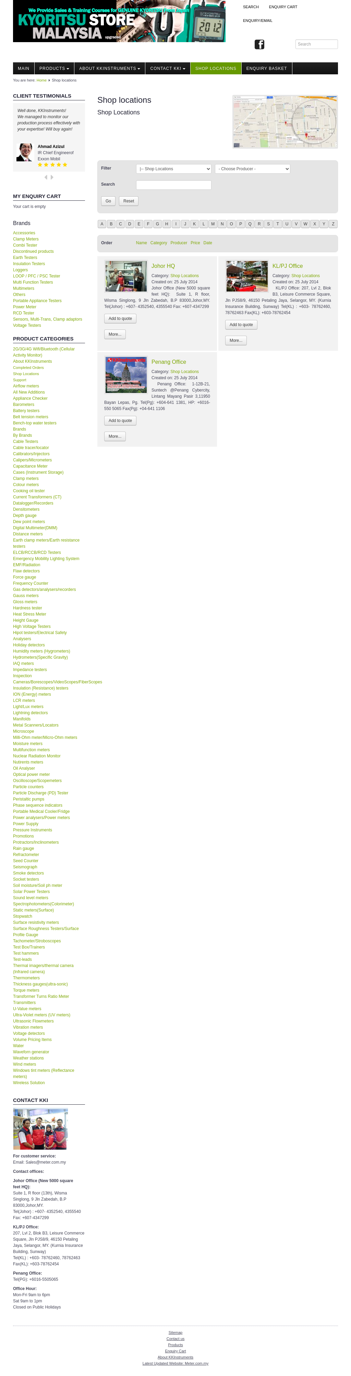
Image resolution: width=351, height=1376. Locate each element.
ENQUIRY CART (283, 7)
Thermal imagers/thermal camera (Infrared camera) (43, 968)
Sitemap (175, 1332)
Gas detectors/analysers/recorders (44, 589)
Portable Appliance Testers (37, 300)
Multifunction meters (31, 749)
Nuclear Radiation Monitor (37, 756)
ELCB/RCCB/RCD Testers (37, 552)
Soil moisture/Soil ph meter (37, 885)
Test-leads (22, 959)
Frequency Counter (30, 583)
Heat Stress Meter (29, 614)
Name (141, 242)
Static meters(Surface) (33, 910)
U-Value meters (27, 1008)
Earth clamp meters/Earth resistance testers (46, 543)
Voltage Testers (27, 325)
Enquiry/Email (258, 20)
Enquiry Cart (175, 1351)
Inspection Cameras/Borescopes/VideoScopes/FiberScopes (49, 678)
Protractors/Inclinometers (36, 842)
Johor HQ (163, 266)
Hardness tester (27, 608)
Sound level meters (30, 897)
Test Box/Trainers (29, 947)
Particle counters (28, 786)
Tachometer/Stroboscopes (37, 941)
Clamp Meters (26, 239)
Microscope (23, 731)
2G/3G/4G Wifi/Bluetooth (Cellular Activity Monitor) (44, 352)
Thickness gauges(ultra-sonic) (40, 984)
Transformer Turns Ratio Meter (41, 996)
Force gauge (24, 577)
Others (19, 294)
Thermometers (26, 978)
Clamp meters (26, 478)
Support (19, 380)
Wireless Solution (29, 1082)
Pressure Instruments (32, 830)
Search (251, 7)
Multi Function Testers (33, 282)
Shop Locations (26, 374)
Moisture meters (28, 743)
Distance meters (28, 534)
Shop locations (216, 68)
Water (18, 1045)
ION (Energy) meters (32, 694)
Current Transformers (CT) (37, 497)
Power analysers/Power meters (41, 817)
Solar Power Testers (31, 891)
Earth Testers (25, 257)
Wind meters (24, 1064)
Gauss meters (26, 595)
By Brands (22, 435)
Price (195, 242)
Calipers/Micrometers (32, 460)
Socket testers (26, 879)
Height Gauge (25, 620)
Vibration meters (28, 1027)
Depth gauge (25, 515)
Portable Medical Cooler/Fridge (41, 811)
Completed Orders (28, 367)
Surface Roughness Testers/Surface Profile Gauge (46, 931)
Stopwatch (22, 916)
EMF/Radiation (26, 564)
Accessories (24, 233)
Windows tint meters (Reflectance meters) (43, 1073)
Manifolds (22, 719)
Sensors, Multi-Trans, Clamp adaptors (47, 319)
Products (54, 68)
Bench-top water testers (35, 423)
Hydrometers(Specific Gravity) (40, 657)
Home (42, 80)
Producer (179, 242)
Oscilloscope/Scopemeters (37, 780)
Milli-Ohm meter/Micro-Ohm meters (45, 737)
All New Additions (29, 392)
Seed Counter (25, 860)
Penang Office (169, 362)
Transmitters (24, 1002)
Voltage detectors (29, 1033)
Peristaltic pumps (28, 799)
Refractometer (26, 854)
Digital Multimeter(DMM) (35, 527)
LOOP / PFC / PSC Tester (36, 276)
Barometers (23, 404)
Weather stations (28, 1058)
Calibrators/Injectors (31, 453)
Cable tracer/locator (31, 447)
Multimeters (23, 288)
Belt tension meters (30, 416)
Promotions (23, 836)
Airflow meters (26, 386)
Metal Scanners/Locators (36, 725)
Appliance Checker (30, 398)
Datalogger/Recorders (33, 503)
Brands (19, 429)
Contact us (176, 1339)
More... (115, 334)
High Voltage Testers (32, 626)
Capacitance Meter (30, 466)
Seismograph (25, 867)
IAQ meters (23, 663)
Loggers (20, 270)
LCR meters (24, 700)
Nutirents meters (28, 762)
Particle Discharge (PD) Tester (40, 793)
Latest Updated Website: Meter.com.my (175, 1363)
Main (23, 68)
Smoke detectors (28, 873)
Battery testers (26, 410)
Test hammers (26, 953)
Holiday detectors (29, 645)
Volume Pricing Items (32, 1039)
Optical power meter (31, 774)
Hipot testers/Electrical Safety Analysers (40, 635)
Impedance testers (30, 669)
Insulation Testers (29, 263)
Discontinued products (33, 251)
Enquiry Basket (266, 68)
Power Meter (24, 307)
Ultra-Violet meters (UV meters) (41, 1015)
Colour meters (26, 484)
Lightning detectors (30, 712)
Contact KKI (167, 68)
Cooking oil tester (29, 490)
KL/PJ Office (288, 266)
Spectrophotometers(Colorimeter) (43, 904)
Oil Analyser (24, 768)
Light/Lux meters (28, 706)
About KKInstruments (109, 68)
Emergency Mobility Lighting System (46, 558)
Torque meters (26, 990)
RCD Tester (23, 313)
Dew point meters (29, 521)
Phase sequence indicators (37, 805)
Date (208, 242)
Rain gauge (23, 848)
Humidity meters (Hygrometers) (41, 651)
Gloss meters (25, 601)
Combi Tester (25, 245)
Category (158, 242)
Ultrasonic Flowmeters (33, 1021)
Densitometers (26, 509)
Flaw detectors (26, 571)
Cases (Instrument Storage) (38, 472)
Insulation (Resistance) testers (40, 688)
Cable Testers (25, 441)
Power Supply (25, 823)
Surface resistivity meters (36, 922)
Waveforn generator (31, 1052)
